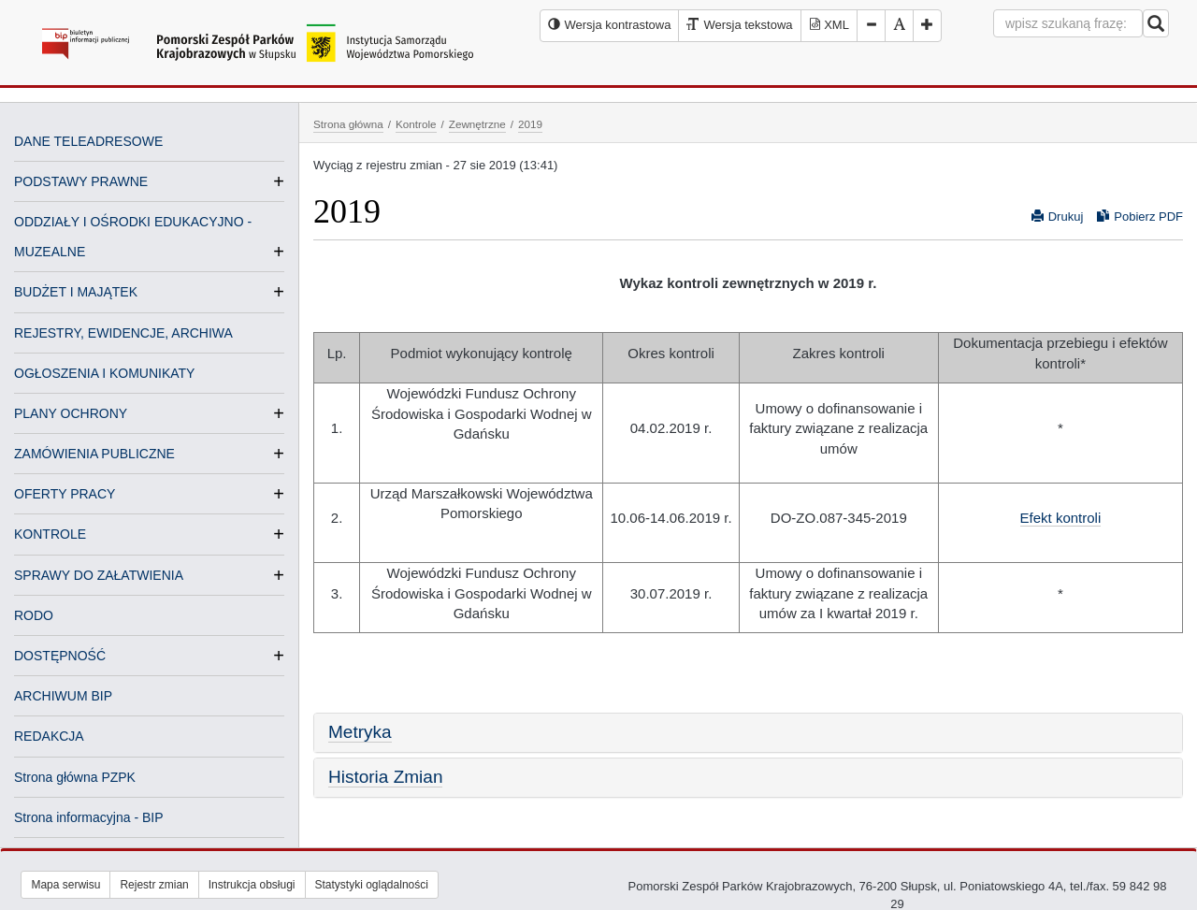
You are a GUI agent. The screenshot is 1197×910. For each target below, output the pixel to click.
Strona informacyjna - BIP (89, 817)
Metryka (360, 732)
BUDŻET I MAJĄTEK (75, 292)
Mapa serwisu (65, 884)
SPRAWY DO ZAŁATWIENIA (98, 575)
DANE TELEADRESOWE (88, 141)
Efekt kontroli (1061, 518)
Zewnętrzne (477, 124)
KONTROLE (50, 534)
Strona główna (348, 124)
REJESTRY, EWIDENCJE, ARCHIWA (123, 332)
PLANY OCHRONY (70, 413)
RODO (33, 615)
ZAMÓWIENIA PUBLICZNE (94, 453)
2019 (530, 124)
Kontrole (416, 124)
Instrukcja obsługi (252, 884)
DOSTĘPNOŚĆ (60, 655)
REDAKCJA (49, 736)
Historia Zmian (385, 777)
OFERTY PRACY (64, 494)
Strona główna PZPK (75, 777)
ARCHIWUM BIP (63, 695)
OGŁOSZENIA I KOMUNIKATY (104, 373)
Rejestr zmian (154, 884)
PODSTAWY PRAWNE (81, 181)
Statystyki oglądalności (371, 884)
